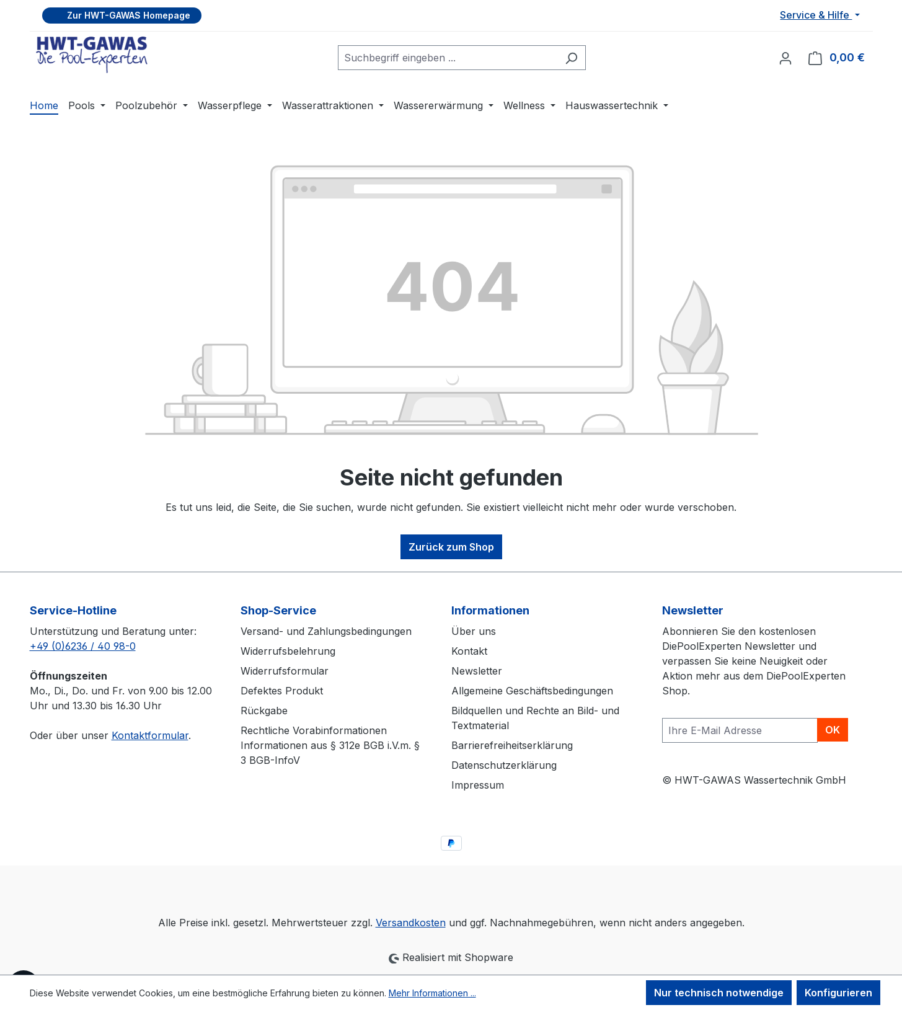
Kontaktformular (150, 735)
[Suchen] (571, 57)
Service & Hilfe (816, 15)
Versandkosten (411, 922)
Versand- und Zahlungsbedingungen (326, 631)
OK (832, 730)
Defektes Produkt (282, 690)
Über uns (473, 631)
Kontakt (469, 651)
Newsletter (476, 671)
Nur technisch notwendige (719, 992)
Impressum (477, 785)
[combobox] (447, 57)
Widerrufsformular (285, 671)
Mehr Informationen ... (432, 993)
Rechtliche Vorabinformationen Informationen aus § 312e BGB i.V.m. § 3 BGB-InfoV (330, 745)
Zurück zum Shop (451, 547)
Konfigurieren (838, 992)
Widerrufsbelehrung (288, 651)
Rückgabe (264, 710)
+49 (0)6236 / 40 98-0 (83, 646)
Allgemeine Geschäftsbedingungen (532, 690)
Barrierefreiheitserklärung (512, 745)
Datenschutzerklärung (504, 765)
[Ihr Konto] (785, 57)
